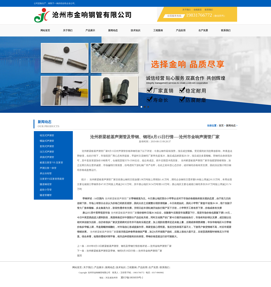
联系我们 (209, 9)
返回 (79, 255)
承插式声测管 (47, 157)
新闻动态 (113, 30)
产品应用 (180, 30)
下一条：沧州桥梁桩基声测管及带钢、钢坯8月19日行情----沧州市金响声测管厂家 (119, 251)
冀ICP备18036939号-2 (132, 277)
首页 (221, 125)
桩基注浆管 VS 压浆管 (51, 162)
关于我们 (186, 9)
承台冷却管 (46, 173)
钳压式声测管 (47, 135)
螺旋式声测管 (47, 141)
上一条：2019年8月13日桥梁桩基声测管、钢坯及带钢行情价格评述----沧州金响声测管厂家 (124, 246)
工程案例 (158, 30)
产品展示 (90, 30)
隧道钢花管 (46, 184)
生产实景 (203, 30)
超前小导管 (46, 189)
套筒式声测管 (47, 146)
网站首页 (45, 30)
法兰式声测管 (47, 151)
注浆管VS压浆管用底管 (52, 179)
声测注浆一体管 (48, 168)
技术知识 (135, 30)
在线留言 (198, 9)
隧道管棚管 (46, 195)
